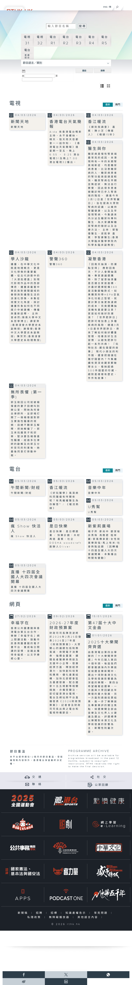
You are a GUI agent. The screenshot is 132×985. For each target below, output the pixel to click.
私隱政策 (35, 917)
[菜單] (127, 6)
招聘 (40, 913)
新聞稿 (24, 913)
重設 (84, 71)
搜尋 (103, 71)
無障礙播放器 (60, 917)
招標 (55, 913)
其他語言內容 (89, 917)
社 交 (102, 777)
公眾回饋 (102, 785)
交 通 (37, 777)
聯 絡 (37, 784)
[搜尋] (117, 6)
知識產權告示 (76, 913)
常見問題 (101, 913)
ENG (105, 7)
